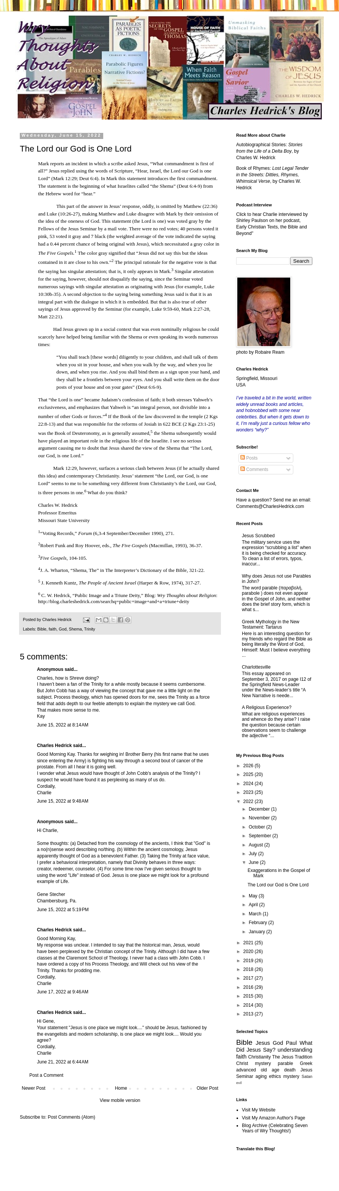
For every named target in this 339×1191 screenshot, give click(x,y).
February (258, 922)
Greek (306, 1063)
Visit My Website (258, 1110)
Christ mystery (253, 1063)
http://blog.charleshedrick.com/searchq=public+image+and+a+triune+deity (113, 601)
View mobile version (120, 1100)
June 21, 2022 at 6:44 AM (62, 1062)
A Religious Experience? (266, 707)
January (257, 931)
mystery (291, 1076)
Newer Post (33, 1088)
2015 (249, 996)
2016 (249, 987)
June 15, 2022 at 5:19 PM (63, 909)
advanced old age (257, 1070)
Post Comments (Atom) (71, 1117)
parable (285, 1063)
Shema (75, 629)
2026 (249, 765)
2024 (249, 783)
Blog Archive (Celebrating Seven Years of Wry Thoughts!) (275, 1128)
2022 (249, 801)
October (257, 827)
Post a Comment (46, 1075)
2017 (249, 978)
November (260, 818)
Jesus (263, 1043)
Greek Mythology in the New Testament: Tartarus (270, 624)
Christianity (259, 1057)
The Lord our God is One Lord (278, 885)
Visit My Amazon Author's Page (273, 1118)
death (290, 1070)
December (260, 809)
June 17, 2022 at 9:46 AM (62, 992)
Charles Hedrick (54, 745)
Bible (41, 629)
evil (238, 1083)
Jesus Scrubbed (258, 535)
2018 (249, 969)
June (254, 862)
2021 (249, 942)
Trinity (89, 629)
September (260, 835)
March (256, 913)
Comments (254, 469)
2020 (249, 951)
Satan (307, 1076)
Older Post (207, 1088)
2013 (249, 1014)
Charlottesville (256, 667)
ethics (275, 1076)
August (256, 845)
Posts (248, 458)
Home (121, 1088)
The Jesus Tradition (292, 1057)
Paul (291, 1043)
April (254, 904)
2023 (249, 792)
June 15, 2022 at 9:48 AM (62, 801)
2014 (249, 1005)
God (62, 629)
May (254, 896)
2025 (249, 774)
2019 (249, 960)
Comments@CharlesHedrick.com (270, 506)
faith (52, 629)
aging (261, 1076)
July (253, 853)
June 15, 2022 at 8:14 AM (62, 725)
